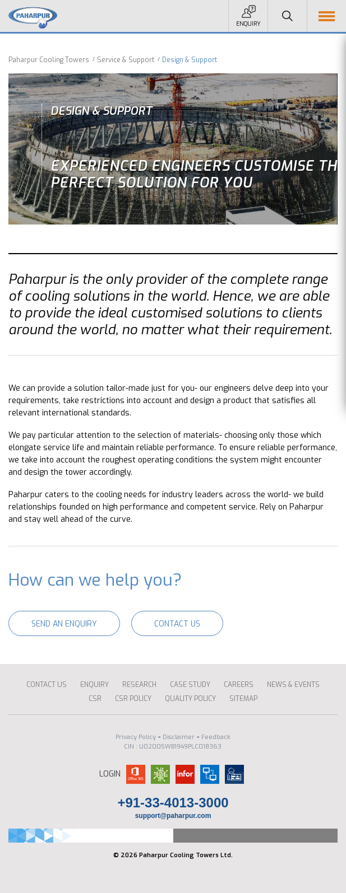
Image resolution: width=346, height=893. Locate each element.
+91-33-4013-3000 (172, 802)
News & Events (293, 684)
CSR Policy (133, 698)
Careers (238, 684)
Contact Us (177, 624)
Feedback (215, 737)
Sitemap (243, 698)
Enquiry (248, 23)
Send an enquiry (64, 624)
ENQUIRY (94, 684)
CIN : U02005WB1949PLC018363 (173, 746)
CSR (95, 698)
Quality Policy (190, 698)
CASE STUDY (190, 684)
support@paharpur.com (173, 816)
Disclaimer (179, 737)
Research (139, 684)
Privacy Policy (136, 737)
